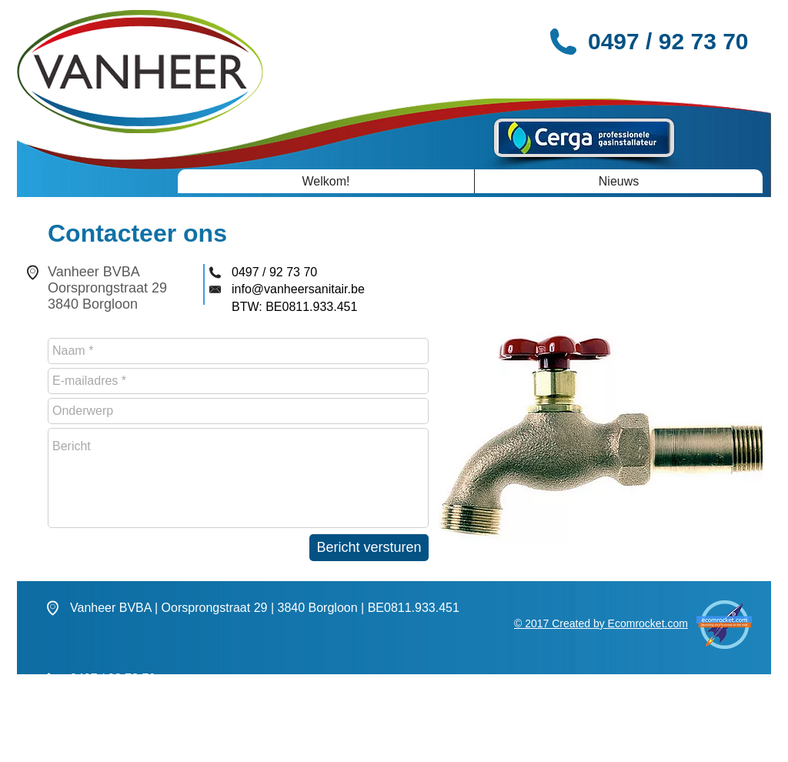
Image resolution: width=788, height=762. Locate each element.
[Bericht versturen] (369, 547)
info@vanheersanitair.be (298, 289)
